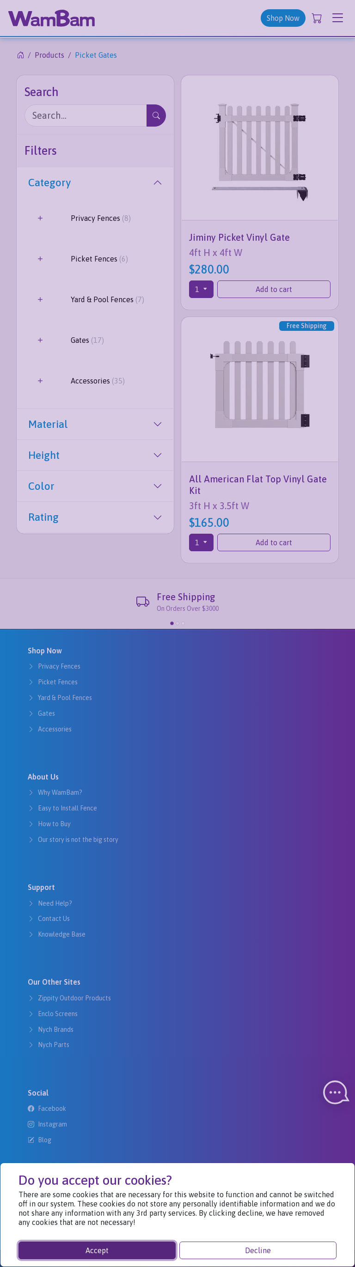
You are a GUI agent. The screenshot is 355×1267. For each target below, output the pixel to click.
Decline (258, 1250)
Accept (97, 1250)
